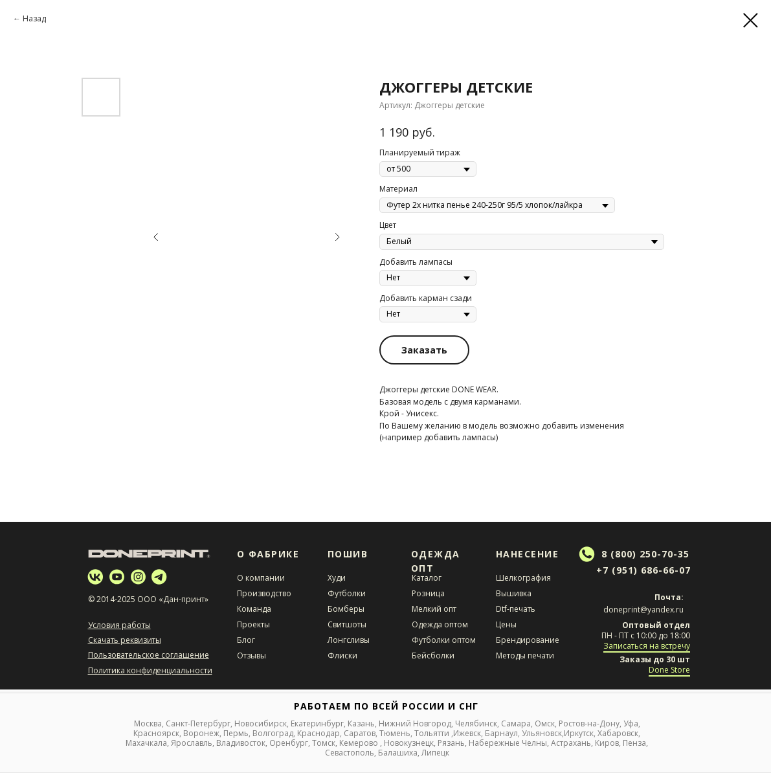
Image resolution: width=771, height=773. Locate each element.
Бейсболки (433, 655)
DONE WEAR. (475, 389)
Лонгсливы (349, 639)
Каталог (426, 577)
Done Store (669, 669)
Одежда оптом (440, 624)
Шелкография (523, 577)
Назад (34, 18)
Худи (337, 577)
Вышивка (513, 593)
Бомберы (346, 608)
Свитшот (344, 624)
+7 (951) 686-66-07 (643, 570)
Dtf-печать (515, 608)
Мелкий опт (434, 608)
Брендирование (527, 639)
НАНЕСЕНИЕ (527, 554)
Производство (264, 593)
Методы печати (525, 655)
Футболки (347, 593)
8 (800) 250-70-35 (645, 554)
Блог (246, 639)
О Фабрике (268, 554)
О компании (261, 577)
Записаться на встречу (646, 645)
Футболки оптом (444, 639)
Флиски (342, 655)
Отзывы (251, 655)
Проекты (253, 624)
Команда (254, 608)
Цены (506, 624)
